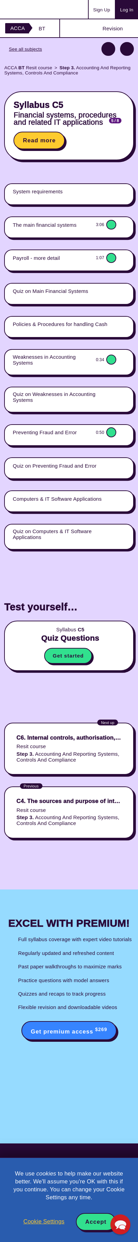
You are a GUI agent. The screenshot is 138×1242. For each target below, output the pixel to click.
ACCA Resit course (28, 67)
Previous (108, 49)
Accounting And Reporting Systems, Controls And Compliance (67, 70)
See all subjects (25, 49)
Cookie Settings (44, 1221)
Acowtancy (32, 9)
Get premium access (69, 1031)
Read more (39, 140)
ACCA (17, 28)
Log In (126, 9)
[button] (120, 1224)
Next (127, 49)
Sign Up (101, 9)
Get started (68, 656)
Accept (96, 1222)
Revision (112, 28)
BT (42, 28)
